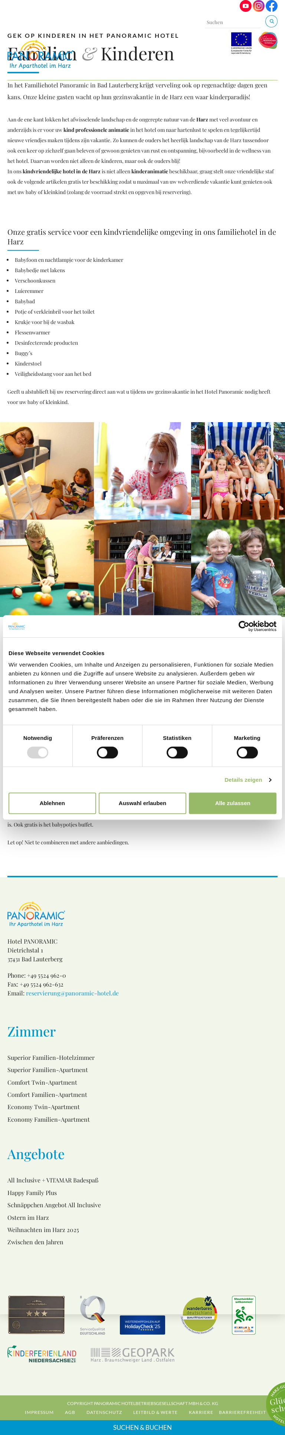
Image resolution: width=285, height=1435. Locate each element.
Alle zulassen (232, 803)
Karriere (201, 1412)
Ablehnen (52, 803)
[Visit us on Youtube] (246, 9)
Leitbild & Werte (155, 1412)
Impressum (39, 1412)
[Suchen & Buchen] (271, 21)
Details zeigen (243, 780)
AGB (70, 1412)
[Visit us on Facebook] (272, 9)
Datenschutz (104, 1412)
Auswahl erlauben (142, 803)
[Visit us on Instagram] (259, 9)
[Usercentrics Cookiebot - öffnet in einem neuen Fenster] (244, 626)
